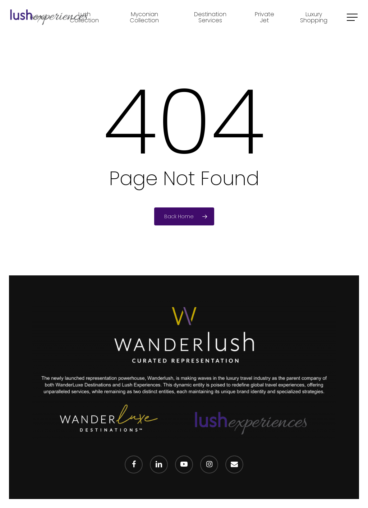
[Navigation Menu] (353, 17)
